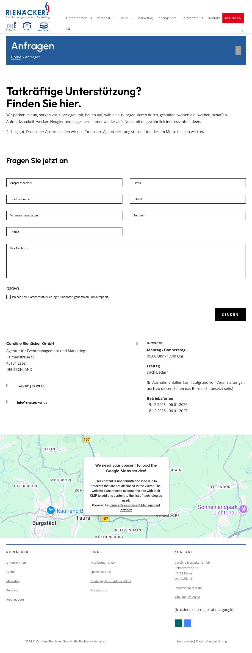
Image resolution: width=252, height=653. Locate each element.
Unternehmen (76, 18)
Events (10, 572)
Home (16, 57)
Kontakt (214, 18)
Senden (230, 314)
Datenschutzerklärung (211, 641)
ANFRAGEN (233, 18)
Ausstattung (99, 590)
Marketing (145, 18)
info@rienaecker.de (32, 402)
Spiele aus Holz (101, 572)
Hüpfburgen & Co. (103, 562)
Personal (103, 18)
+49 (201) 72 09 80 (30, 386)
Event (123, 18)
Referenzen (190, 18)
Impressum (185, 641)
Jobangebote (167, 18)
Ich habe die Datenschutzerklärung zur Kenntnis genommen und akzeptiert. (57, 297)
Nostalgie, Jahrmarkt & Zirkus (111, 581)
